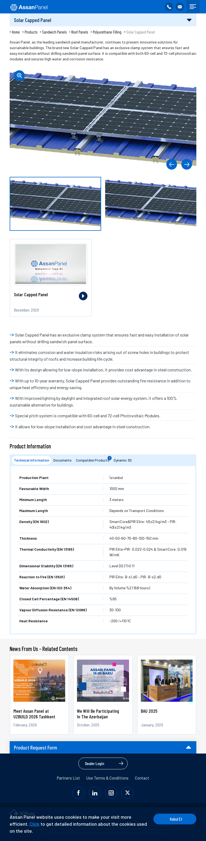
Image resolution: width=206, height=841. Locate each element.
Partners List (68, 778)
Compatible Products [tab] (94, 459)
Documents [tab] (62, 460)
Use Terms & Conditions (107, 778)
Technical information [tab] (31, 460)
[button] (171, 164)
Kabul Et (176, 818)
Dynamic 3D (123, 460)
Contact (142, 778)
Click (34, 824)
